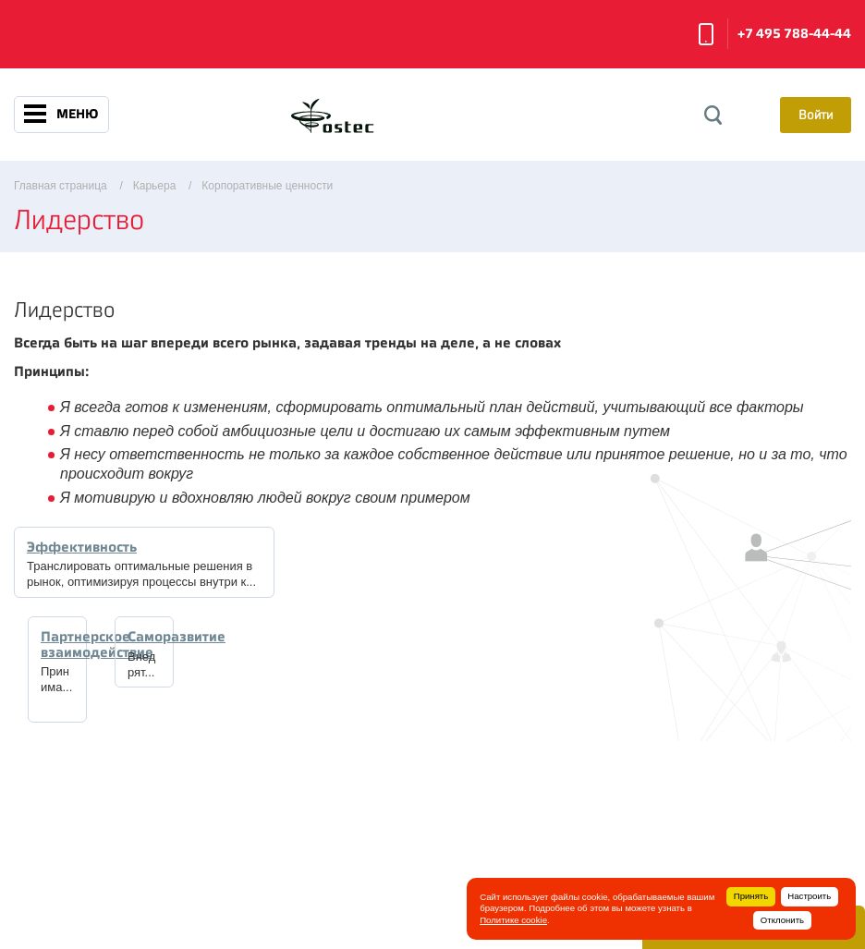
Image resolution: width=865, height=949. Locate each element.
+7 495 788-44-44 (794, 34)
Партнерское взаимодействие (97, 644)
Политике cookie (513, 920)
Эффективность (82, 547)
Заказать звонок (706, 34)
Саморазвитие (176, 636)
